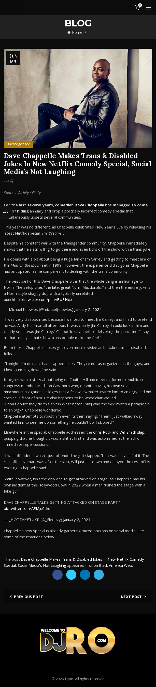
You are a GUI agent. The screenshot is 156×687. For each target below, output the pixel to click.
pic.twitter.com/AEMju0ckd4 (28, 508)
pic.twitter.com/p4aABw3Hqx (46, 299)
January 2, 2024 (88, 309)
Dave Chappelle (89, 204)
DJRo (69, 678)
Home (77, 32)
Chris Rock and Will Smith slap (118, 432)
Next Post (131, 596)
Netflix (21, 233)
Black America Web (115, 565)
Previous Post (28, 596)
